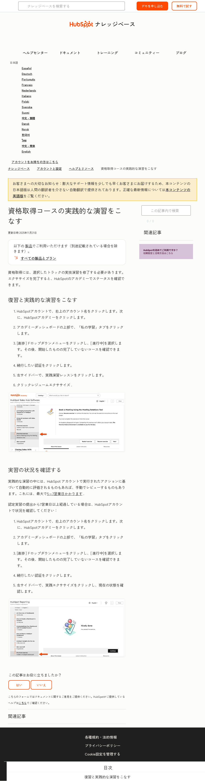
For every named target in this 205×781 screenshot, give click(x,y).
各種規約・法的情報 (101, 737)
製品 (28, 245)
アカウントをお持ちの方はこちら (35, 162)
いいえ (41, 685)
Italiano (26, 96)
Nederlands (29, 90)
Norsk (25, 129)
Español (27, 68)
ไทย (24, 140)
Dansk (25, 123)
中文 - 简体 (28, 146)
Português (28, 79)
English (26, 151)
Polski (25, 101)
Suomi (25, 112)
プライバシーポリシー (102, 745)
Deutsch (27, 73)
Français (27, 85)
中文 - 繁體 (28, 118)
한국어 (26, 135)
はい (19, 685)
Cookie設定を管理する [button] (102, 754)
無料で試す (184, 6)
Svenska (27, 107)
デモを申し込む (152, 6)
